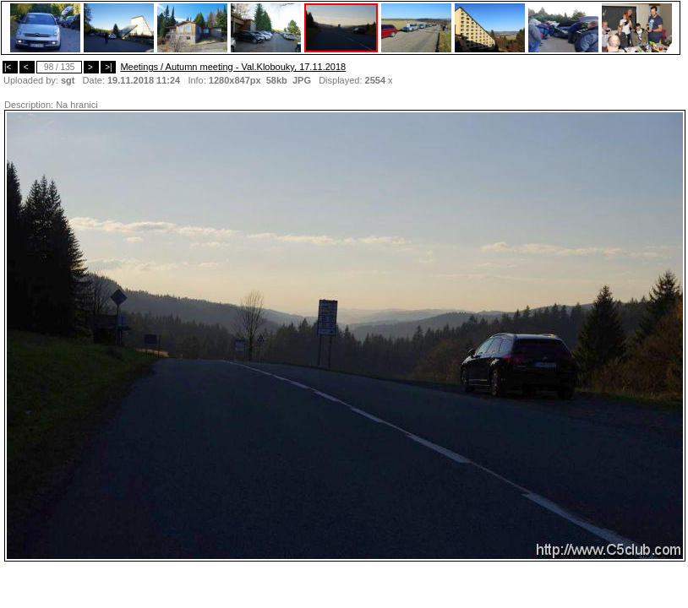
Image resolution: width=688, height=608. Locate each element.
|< (10, 67)
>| (108, 67)
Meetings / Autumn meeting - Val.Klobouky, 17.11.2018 (233, 67)
